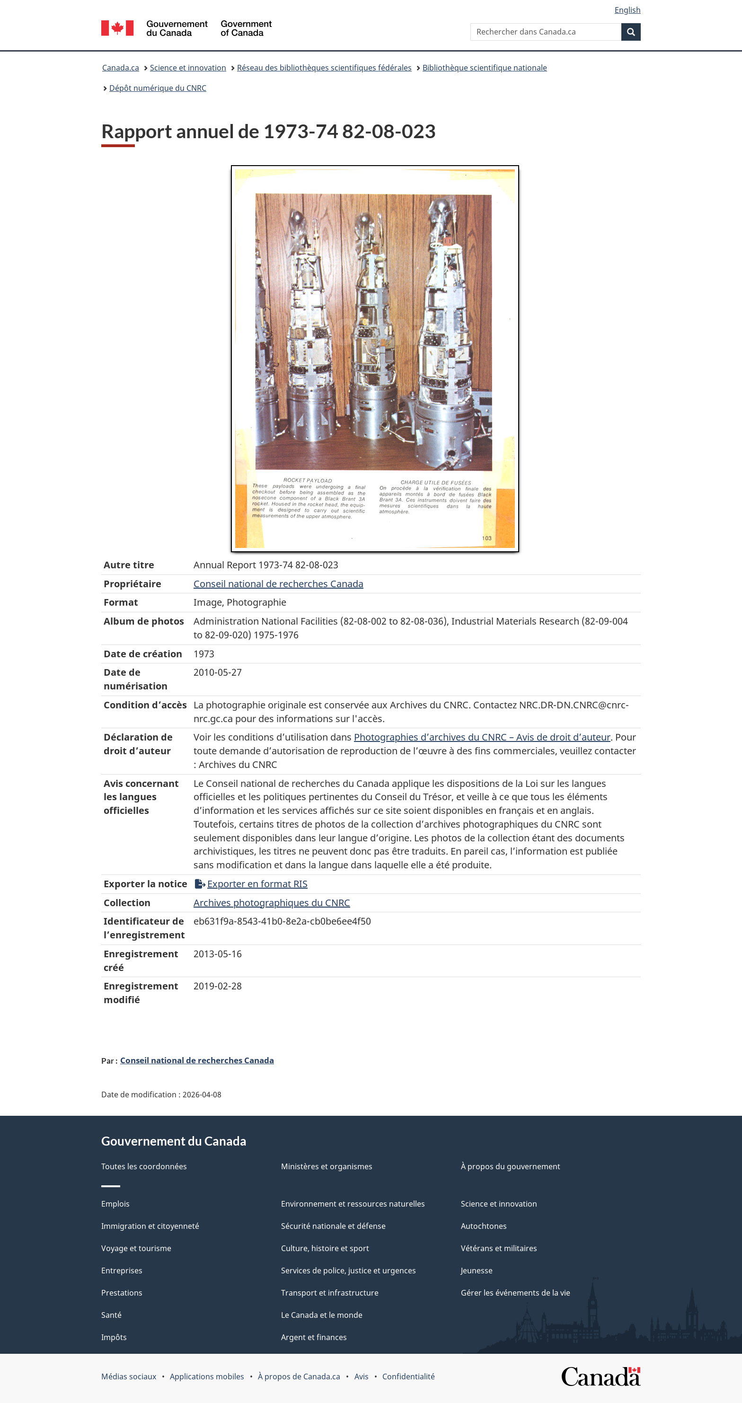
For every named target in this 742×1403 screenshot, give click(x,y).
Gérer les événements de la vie (515, 1293)
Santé (111, 1315)
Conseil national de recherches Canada (197, 1060)
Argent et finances (314, 1337)
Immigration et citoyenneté (150, 1226)
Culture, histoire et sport (325, 1248)
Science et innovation (188, 67)
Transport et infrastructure (330, 1293)
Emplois (115, 1204)
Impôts (114, 1337)
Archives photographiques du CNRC (272, 902)
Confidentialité (408, 1376)
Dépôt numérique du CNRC (157, 88)
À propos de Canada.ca (299, 1376)
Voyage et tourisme (136, 1248)
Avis (361, 1376)
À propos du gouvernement (510, 1166)
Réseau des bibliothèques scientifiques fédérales (324, 67)
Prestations (121, 1293)
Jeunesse (477, 1270)
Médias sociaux (128, 1376)
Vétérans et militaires (499, 1248)
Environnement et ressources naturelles (353, 1204)
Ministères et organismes (326, 1166)
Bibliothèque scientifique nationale (485, 67)
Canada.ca (120, 67)
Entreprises (121, 1270)
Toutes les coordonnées (144, 1166)
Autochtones (484, 1226)
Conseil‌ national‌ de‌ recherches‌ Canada (278, 583)
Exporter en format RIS (251, 883)
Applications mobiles (207, 1376)
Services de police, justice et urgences (348, 1270)
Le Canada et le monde (321, 1315)
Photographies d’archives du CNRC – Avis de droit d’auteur (482, 737)
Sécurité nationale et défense (333, 1226)
